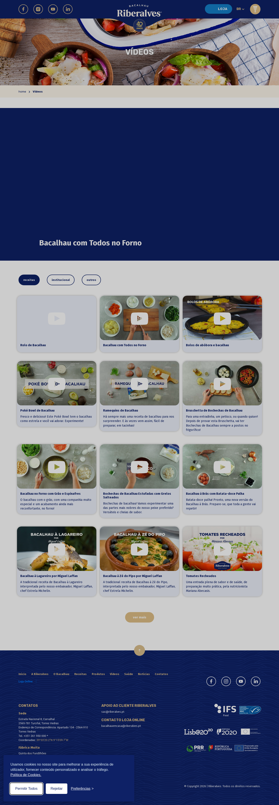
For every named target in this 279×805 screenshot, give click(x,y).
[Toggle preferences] (82, 789)
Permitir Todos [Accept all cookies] (26, 788)
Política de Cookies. (25, 775)
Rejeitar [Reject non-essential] (57, 788)
